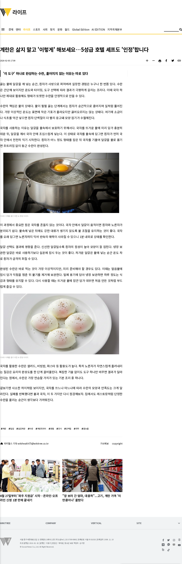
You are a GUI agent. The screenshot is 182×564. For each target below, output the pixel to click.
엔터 (18, 29)
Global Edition (80, 29)
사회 (45, 29)
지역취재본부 (114, 29)
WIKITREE (5, 523)
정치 (52, 29)
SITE (138, 523)
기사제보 (104, 443)
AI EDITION (98, 29)
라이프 (26, 29)
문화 (59, 29)
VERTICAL (96, 523)
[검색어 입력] (171, 30)
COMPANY (51, 523)
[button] (147, 61)
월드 (67, 29)
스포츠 (36, 29)
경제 (10, 29)
